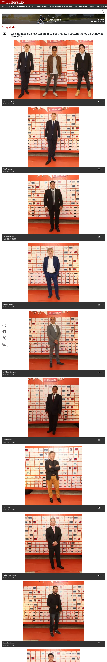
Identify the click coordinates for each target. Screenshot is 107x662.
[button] (4, 325)
